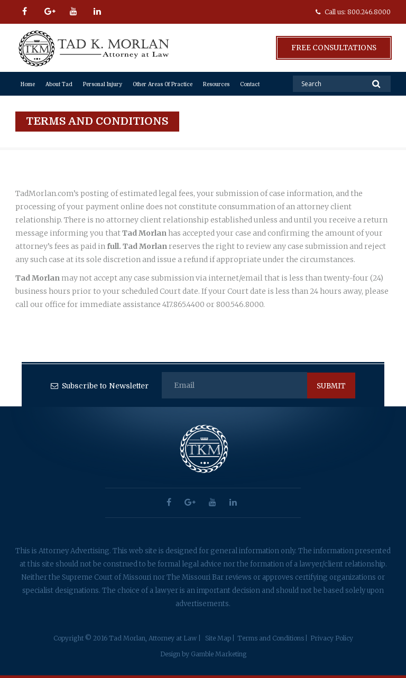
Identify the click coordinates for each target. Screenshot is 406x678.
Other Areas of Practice (162, 84)
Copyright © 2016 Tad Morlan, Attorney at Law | (127, 638)
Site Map (218, 638)
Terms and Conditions (270, 638)
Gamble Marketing (218, 654)
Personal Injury (102, 84)
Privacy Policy (331, 638)
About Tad (58, 84)
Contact (250, 84)
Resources (216, 84)
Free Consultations (333, 47)
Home (28, 84)
